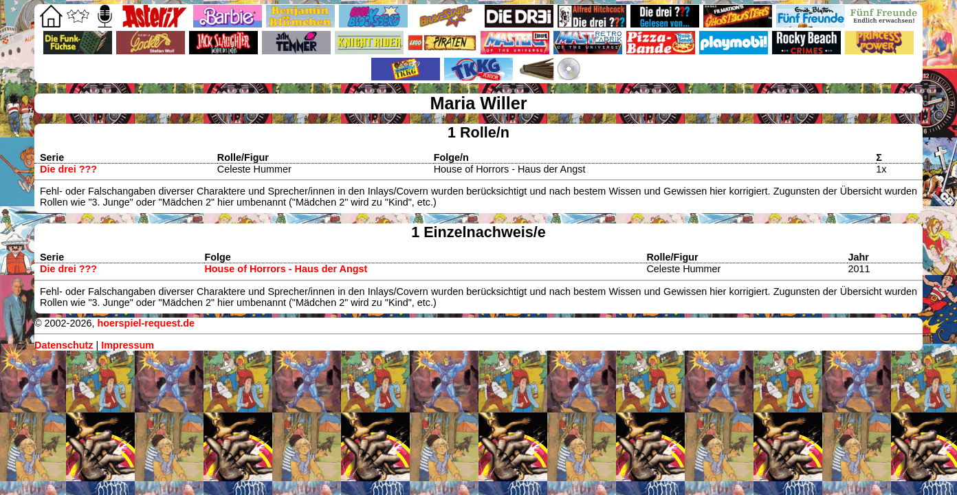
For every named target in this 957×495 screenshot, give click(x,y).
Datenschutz (64, 345)
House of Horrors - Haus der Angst (285, 268)
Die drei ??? (68, 169)
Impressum (127, 345)
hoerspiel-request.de (146, 323)
